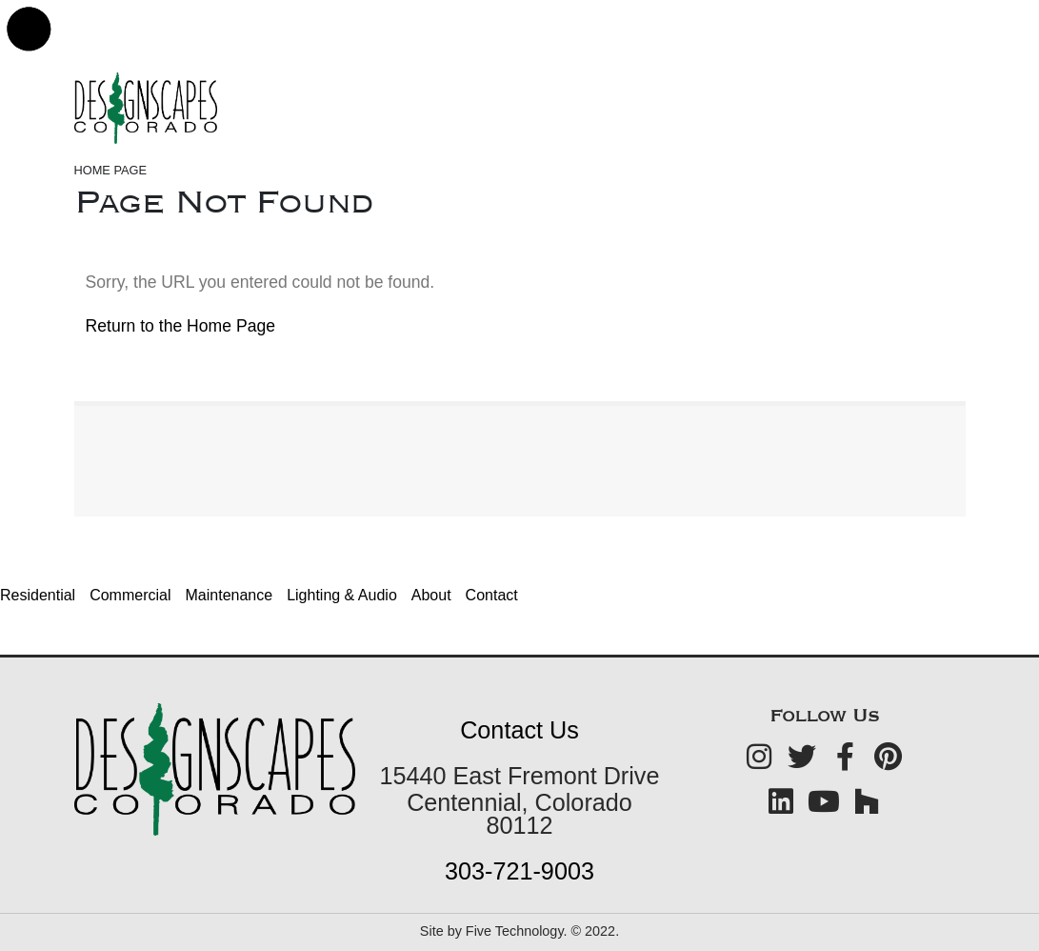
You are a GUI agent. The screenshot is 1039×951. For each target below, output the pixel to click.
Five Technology (515, 931)
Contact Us (519, 730)
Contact (492, 595)
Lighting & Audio (342, 595)
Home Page (111, 170)
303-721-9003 (519, 871)
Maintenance (229, 595)
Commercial (130, 595)
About (431, 595)
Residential (37, 595)
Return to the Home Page (181, 325)
